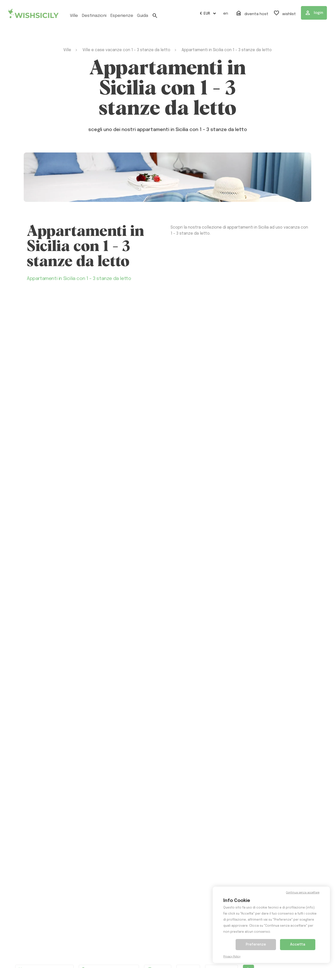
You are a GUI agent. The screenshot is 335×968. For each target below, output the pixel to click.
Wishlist (284, 13)
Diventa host (252, 13)
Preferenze (256, 944)
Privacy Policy (231, 956)
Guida (142, 16)
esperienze (121, 16)
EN (225, 14)
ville (74, 16)
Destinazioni (94, 16)
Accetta (297, 944)
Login (314, 12)
